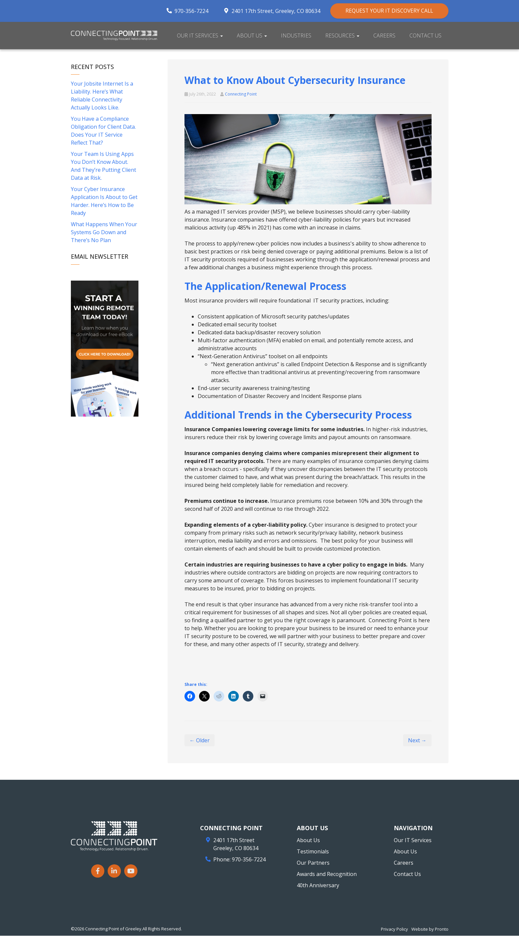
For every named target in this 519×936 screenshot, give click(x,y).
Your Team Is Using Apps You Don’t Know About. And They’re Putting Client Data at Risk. (103, 166)
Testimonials (313, 851)
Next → (417, 740)
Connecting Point (241, 94)
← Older (199, 740)
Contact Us (425, 35)
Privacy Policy (394, 929)
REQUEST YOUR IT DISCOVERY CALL (387, 11)
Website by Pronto (429, 929)
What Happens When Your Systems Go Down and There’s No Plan (104, 232)
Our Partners (313, 863)
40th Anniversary (318, 885)
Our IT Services (200, 35)
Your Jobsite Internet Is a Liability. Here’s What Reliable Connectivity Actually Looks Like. (102, 96)
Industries (296, 35)
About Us (252, 35)
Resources (342, 35)
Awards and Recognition (327, 874)
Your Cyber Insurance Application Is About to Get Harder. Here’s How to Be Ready (104, 201)
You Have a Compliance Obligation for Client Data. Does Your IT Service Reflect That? (103, 131)
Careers (384, 35)
